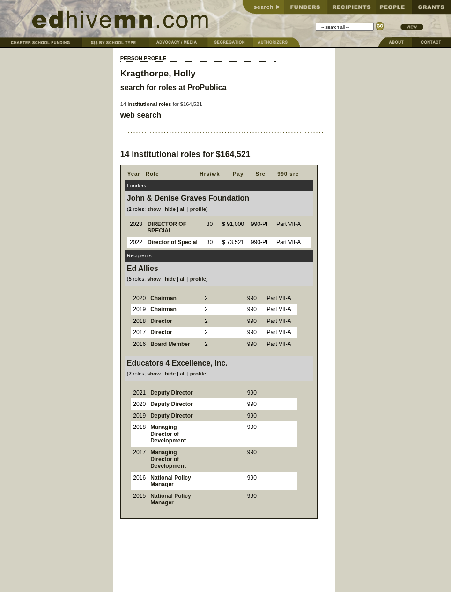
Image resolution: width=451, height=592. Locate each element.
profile (198, 209)
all (182, 209)
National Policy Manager (170, 481)
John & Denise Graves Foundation (188, 198)
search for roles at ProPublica (173, 87)
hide (170, 209)
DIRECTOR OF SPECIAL (167, 227)
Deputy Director (171, 393)
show (154, 209)
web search (140, 115)
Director (161, 321)
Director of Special (173, 242)
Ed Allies (142, 268)
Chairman (163, 298)
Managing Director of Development (168, 434)
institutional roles (149, 104)
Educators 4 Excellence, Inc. (177, 363)
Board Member (170, 344)
